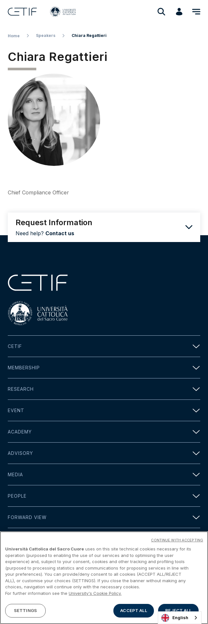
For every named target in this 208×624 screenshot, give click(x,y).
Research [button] (104, 389)
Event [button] (104, 410)
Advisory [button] (104, 453)
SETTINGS (25, 611)
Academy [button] (104, 432)
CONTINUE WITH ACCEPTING (177, 541)
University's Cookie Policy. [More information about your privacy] (95, 594)
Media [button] (104, 474)
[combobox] (180, 617)
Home (14, 35)
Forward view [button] (104, 517)
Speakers (45, 35)
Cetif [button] (104, 346)
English (174, 618)
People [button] (104, 496)
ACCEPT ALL (133, 611)
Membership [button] (104, 368)
